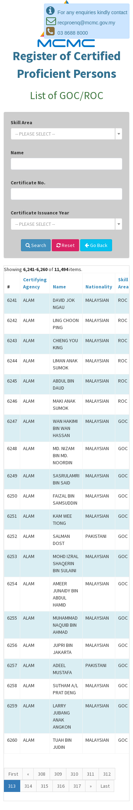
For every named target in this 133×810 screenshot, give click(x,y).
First (13, 774)
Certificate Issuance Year (40, 212)
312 (107, 774)
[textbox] (64, 133)
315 (44, 786)
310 (74, 774)
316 (61, 786)
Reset (65, 245)
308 (41, 774)
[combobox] (66, 134)
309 (58, 774)
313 (12, 786)
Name (17, 152)
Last (105, 786)
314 (28, 786)
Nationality (98, 286)
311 (90, 774)
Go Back (96, 245)
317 (77, 786)
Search (36, 245)
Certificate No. (28, 182)
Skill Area (21, 122)
